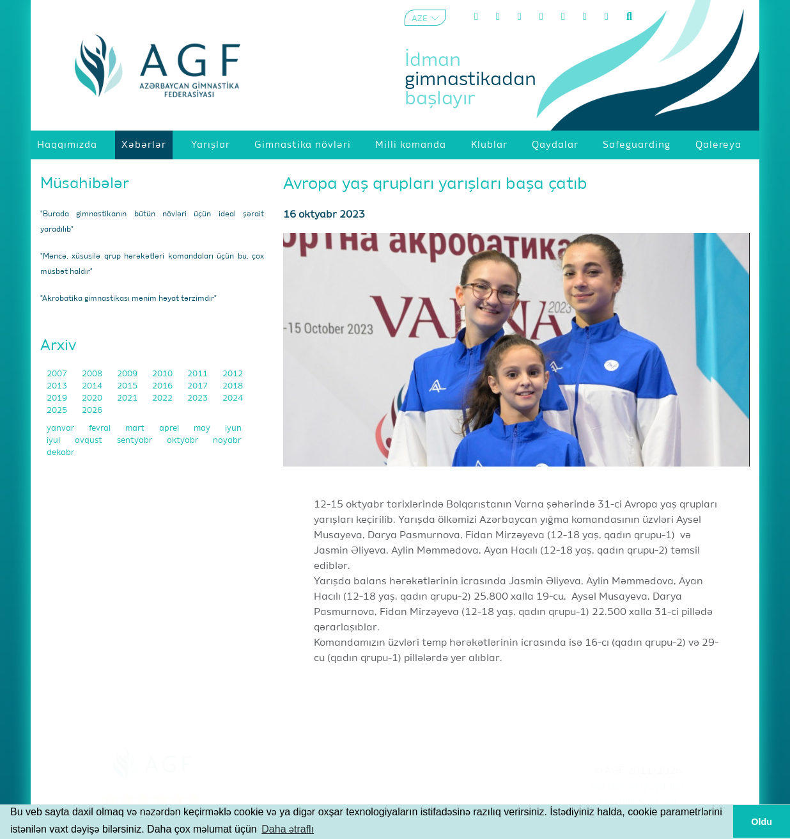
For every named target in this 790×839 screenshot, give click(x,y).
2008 (93, 374)
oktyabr (183, 440)
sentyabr (135, 440)
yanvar (61, 428)
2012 (232, 374)
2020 (93, 398)
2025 (58, 410)
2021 (128, 398)
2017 (198, 386)
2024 (232, 398)
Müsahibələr (84, 183)
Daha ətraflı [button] (287, 829)
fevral (100, 428)
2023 (198, 398)
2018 (232, 386)
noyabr (227, 440)
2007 (58, 374)
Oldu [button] (761, 822)
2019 (58, 398)
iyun (233, 428)
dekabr (60, 453)
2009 (128, 374)
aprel (170, 428)
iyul (54, 440)
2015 (128, 386)
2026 (92, 410)
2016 (163, 386)
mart (135, 428)
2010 (163, 374)
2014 (93, 386)
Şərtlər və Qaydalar (638, 787)
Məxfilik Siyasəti (638, 803)
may (203, 428)
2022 (163, 398)
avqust (89, 440)
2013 (58, 386)
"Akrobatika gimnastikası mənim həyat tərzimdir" (128, 299)
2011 (198, 374)
